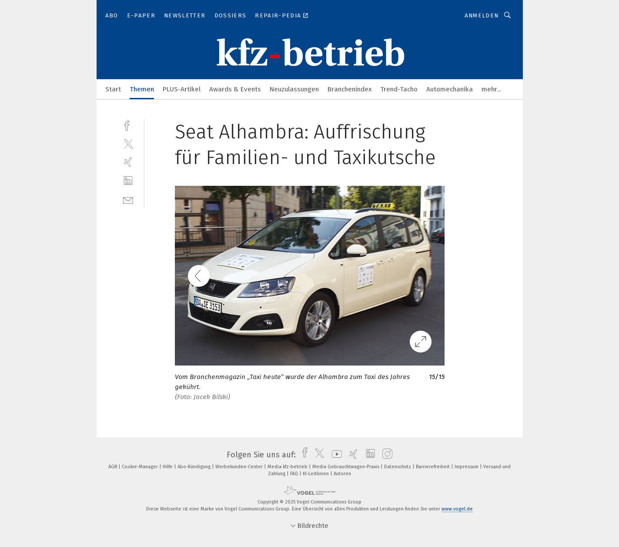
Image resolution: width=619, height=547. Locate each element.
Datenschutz (398, 467)
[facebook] (128, 124)
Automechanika (449, 89)
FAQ (294, 474)
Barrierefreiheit (433, 467)
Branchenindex (349, 89)
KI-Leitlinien (316, 474)
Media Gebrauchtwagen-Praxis (346, 467)
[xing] (128, 162)
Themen (142, 89)
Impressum (467, 467)
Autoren (342, 474)
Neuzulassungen (294, 89)
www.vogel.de (457, 509)
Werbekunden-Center (239, 467)
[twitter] (128, 143)
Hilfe (168, 467)
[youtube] (335, 455)
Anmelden (482, 15)
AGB (113, 467)
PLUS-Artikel (182, 89)
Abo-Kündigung (194, 467)
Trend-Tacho (399, 89)
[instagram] (385, 455)
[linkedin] (128, 180)
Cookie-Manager (140, 467)
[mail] (128, 199)
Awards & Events (235, 89)
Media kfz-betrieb (288, 467)
